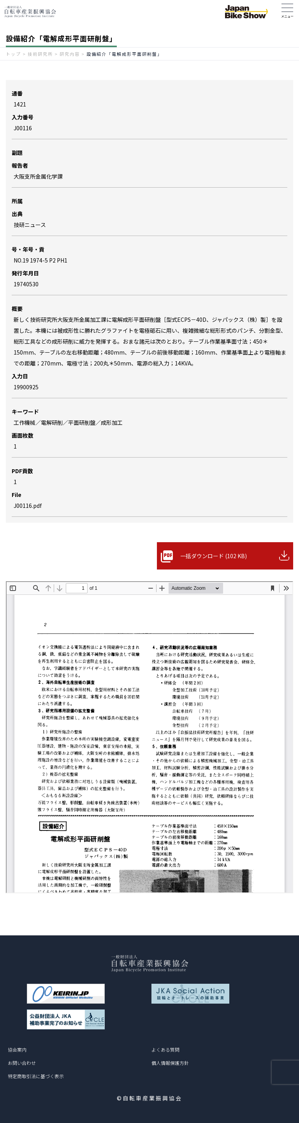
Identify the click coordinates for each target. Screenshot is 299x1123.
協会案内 (17, 1049)
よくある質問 (165, 1049)
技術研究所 (40, 54)
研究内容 (70, 54)
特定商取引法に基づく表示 (36, 1076)
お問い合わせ (22, 1062)
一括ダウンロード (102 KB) (213, 556)
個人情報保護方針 (170, 1062)
